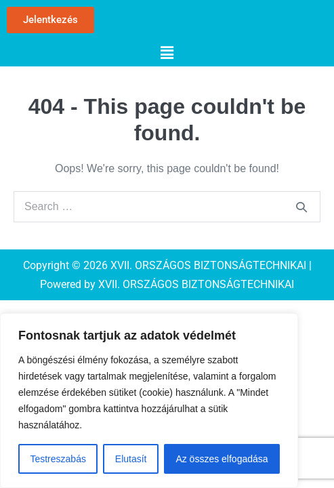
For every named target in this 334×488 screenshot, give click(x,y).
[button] (166, 53)
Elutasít (131, 458)
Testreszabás (57, 458)
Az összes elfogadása (221, 458)
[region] (149, 400)
